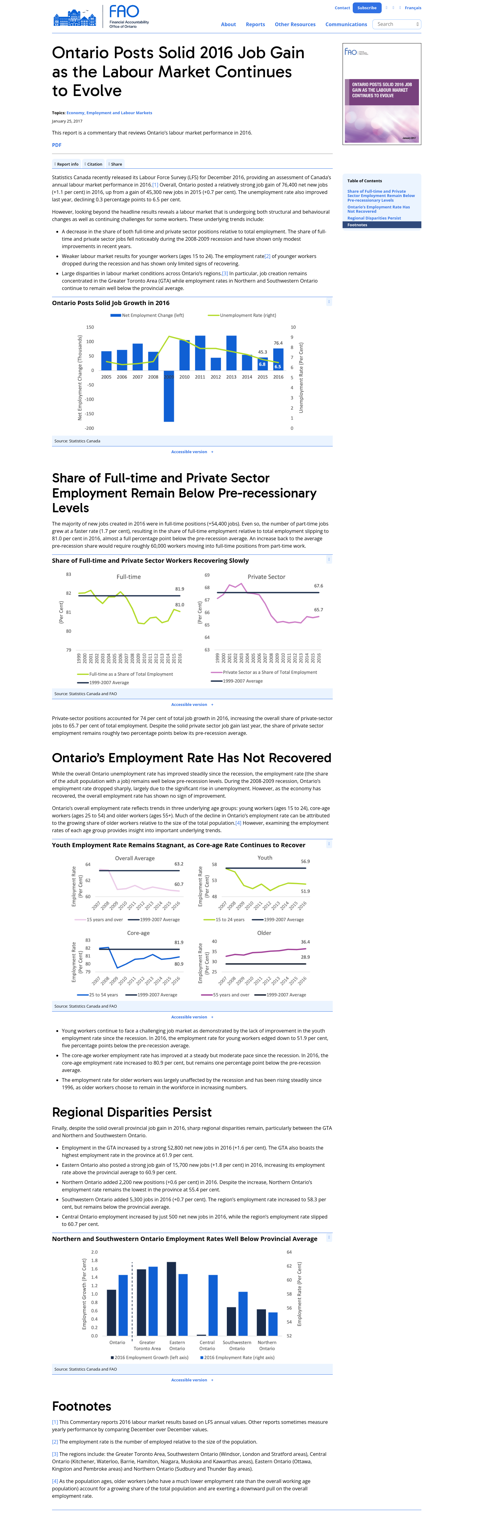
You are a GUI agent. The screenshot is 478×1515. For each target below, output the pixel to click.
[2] (267, 256)
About (228, 24)
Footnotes (357, 225)
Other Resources (295, 24)
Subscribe (367, 7)
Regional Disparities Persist (374, 218)
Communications (346, 24)
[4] (238, 823)
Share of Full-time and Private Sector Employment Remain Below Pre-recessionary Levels (381, 196)
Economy (75, 112)
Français (413, 7)
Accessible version (189, 451)
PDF (57, 145)
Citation (94, 164)
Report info (67, 164)
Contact (342, 7)
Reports (255, 24)
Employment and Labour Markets (119, 112)
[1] (155, 185)
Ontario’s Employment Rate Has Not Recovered (378, 209)
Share (116, 164)
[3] (225, 273)
